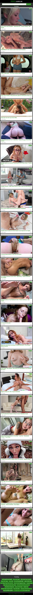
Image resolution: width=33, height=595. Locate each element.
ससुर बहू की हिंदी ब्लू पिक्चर (8, 590)
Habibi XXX (26, 586)
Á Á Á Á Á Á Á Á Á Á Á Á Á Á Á (23, 585)
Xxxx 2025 (11, 581)
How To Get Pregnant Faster (19, 583)
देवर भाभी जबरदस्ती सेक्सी (18, 581)
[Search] (14, 4)
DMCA (16, 593)
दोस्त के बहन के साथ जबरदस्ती (26, 579)
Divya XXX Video (4, 581)
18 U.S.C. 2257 (21, 593)
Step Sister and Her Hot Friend (9, 585)
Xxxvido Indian (29, 583)
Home (10, 593)
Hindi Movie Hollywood (9, 586)
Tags (13, 593)
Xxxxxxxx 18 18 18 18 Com (26, 588)
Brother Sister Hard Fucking (6, 588)
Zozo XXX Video (16, 579)
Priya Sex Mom (17, 588)
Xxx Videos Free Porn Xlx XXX (7, 583)
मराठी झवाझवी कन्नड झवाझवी (7, 579)
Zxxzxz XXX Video (19, 586)
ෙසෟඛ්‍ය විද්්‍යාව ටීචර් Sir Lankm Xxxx (22, 590)
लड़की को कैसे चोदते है (28, 581)
